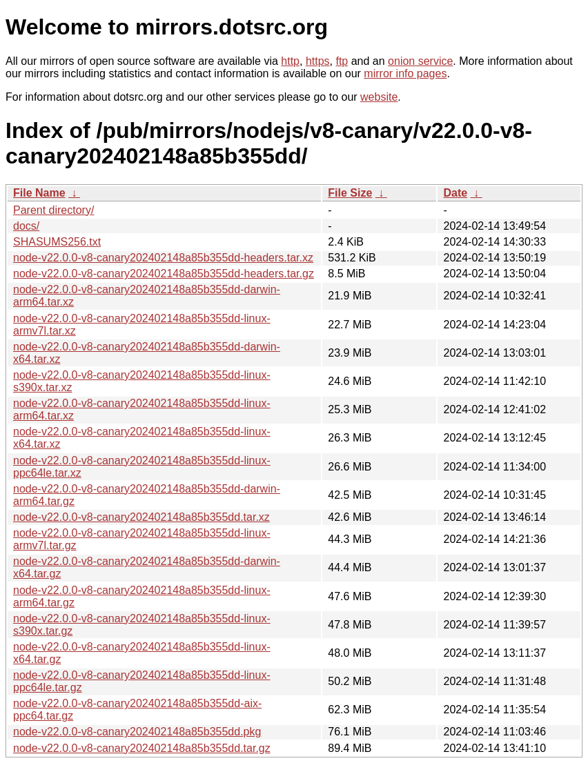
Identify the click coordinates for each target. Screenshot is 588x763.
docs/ (26, 226)
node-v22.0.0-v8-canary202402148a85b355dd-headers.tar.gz (163, 273)
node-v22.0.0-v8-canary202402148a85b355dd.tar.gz (142, 748)
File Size (350, 193)
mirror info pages (405, 73)
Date (455, 193)
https (318, 61)
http (290, 61)
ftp (341, 61)
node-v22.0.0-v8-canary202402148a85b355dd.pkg (137, 731)
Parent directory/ (53, 210)
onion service (420, 61)
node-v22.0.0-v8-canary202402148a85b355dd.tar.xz (141, 517)
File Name (39, 193)
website (379, 97)
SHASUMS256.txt (57, 242)
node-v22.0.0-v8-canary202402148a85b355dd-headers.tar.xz (163, 258)
